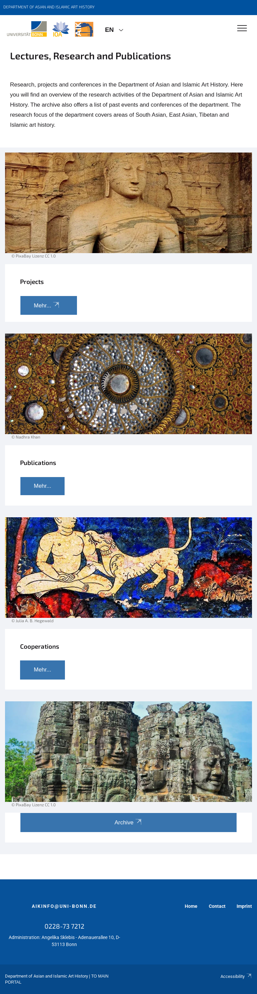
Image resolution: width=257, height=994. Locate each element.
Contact (217, 906)
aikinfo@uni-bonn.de (64, 906)
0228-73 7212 (64, 926)
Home (191, 906)
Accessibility (236, 976)
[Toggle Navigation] (242, 29)
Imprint (244, 906)
